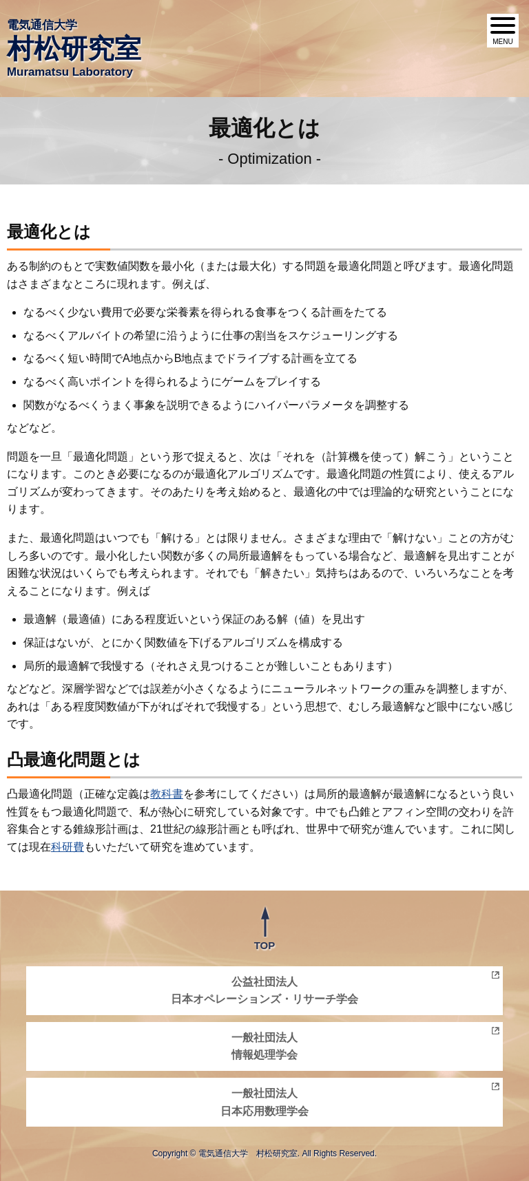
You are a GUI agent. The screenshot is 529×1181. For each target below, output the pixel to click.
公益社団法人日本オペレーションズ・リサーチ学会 (264, 991)
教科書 (166, 794)
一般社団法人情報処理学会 (264, 1046)
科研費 (67, 847)
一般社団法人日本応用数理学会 (264, 1102)
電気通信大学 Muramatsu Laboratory (74, 48)
